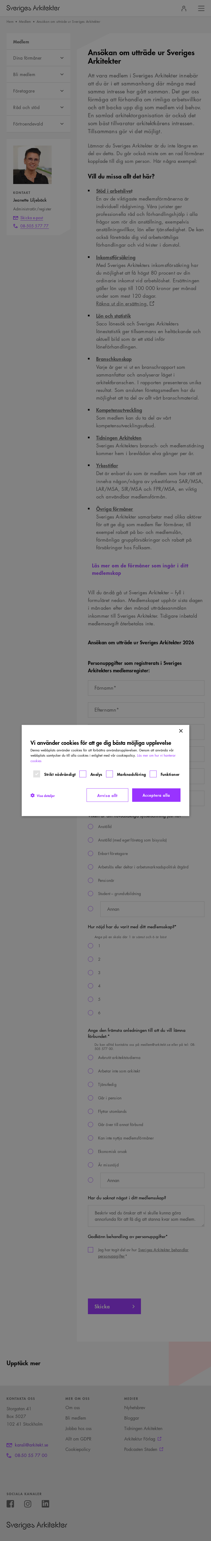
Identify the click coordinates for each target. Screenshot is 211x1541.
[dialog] (105, 770)
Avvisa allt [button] (107, 795)
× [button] (181, 731)
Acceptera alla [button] (156, 795)
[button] (42, 795)
